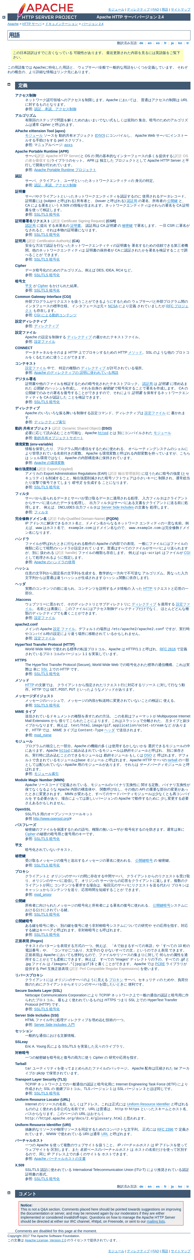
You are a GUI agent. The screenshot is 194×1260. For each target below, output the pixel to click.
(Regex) (36, 941)
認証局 (132, 201)
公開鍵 (172, 201)
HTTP (147, 588)
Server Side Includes (117, 507)
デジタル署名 (25, 379)
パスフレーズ (25, 825)
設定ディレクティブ (31, 321)
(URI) (66, 1125)
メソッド (135, 352)
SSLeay (21, 1042)
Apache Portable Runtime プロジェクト (65, 170)
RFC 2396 (165, 1129)
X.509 (19, 1165)
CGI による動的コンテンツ (55, 315)
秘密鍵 (127, 225)
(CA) (76, 241)
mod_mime (43, 735)
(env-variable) (41, 444)
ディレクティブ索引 (50, 422)
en (149, 43)
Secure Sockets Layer (33, 991)
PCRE (160, 964)
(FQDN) (112, 519)
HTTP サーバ (31, 24)
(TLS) (62, 1079)
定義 (22, 85)
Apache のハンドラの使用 (54, 562)
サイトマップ (180, 9)
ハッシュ (22, 568)
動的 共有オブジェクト (33, 428)
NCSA (113, 306)
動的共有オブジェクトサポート (58, 438)
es (158, 43)
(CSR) (111, 221)
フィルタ (22, 494)
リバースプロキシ (29, 975)
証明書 (20, 191)
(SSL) (57, 991)
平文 (28, 286)
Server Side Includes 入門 (54, 1025)
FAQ (156, 9)
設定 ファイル (64, 629)
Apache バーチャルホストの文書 (60, 1159)
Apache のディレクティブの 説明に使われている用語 (76, 373)
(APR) (64, 151)
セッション (24, 1031)
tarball (172, 760)
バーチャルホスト (29, 1140)
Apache (13, 24)
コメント (27, 1193)
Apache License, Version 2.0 (45, 1240)
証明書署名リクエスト (32, 221)
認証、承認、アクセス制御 (55, 109)
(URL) (65, 1100)
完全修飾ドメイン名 (31, 519)
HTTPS (21, 660)
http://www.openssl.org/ (51, 819)
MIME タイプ (25, 712)
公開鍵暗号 (144, 860)
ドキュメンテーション (61, 24)
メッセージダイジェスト (34, 696)
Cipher (20, 266)
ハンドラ (22, 539)
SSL (44, 669)
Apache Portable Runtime (36, 151)
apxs (68, 145)
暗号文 (20, 281)
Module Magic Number (34, 780)
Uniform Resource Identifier (148, 1104)
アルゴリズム (25, 116)
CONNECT (23, 348)
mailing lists (156, 1221)
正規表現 (22, 941)
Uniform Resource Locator (37, 1100)
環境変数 (22, 444)
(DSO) (107, 428)
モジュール (116, 9)
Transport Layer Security (36, 1079)
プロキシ (22, 872)
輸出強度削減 (25, 469)
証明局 (20, 241)
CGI (187, 553)
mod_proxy (43, 894)
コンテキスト (25, 363)
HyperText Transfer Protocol (38, 644)
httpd (103, 433)
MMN (59, 780)
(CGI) (66, 297)
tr (188, 43)
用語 (165, 9)
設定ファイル (25, 332)
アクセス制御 (25, 95)
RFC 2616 (168, 649)
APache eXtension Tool (34, 131)
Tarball (20, 1064)
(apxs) (60, 131)
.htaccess (23, 600)
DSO (100, 135)
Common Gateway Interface (38, 297)
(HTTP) (69, 644)
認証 (18, 176)
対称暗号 (22, 1053)
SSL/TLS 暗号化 (47, 214)
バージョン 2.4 (93, 24)
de (141, 43)
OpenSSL (23, 809)
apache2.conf (26, 624)
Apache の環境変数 (49, 463)
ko (180, 43)
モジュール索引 (46, 774)
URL (104, 1134)
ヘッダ (20, 584)
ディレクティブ (138, 9)
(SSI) (55, 1015)
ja (172, 43)
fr (165, 43)
